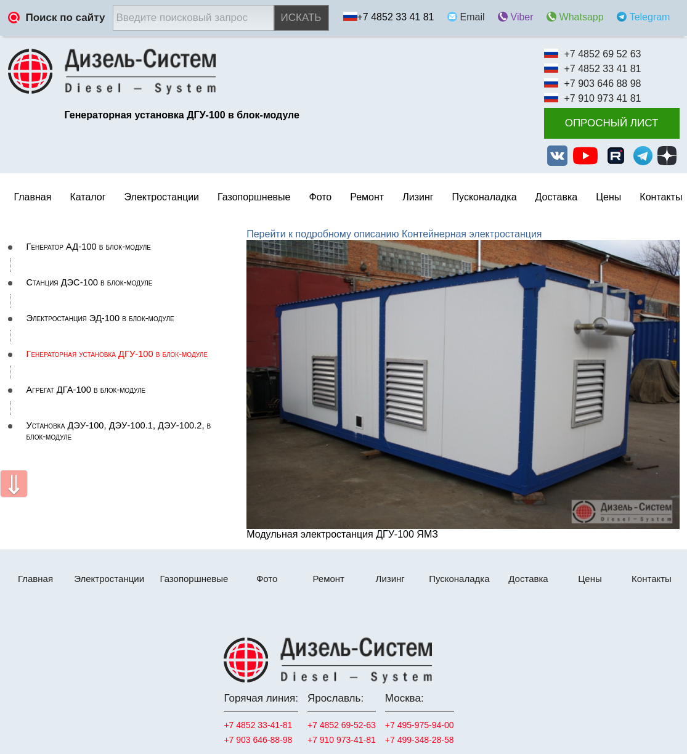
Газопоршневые (253, 197)
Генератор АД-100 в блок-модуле (89, 247)
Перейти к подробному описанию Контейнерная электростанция (394, 234)
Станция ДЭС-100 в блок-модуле (89, 282)
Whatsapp (581, 17)
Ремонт (328, 578)
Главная (33, 197)
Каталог (87, 197)
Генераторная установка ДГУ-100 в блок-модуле (117, 354)
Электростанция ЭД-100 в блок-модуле (100, 318)
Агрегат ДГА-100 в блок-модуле (86, 390)
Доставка (556, 197)
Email (472, 17)
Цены (608, 197)
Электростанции (109, 578)
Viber (522, 17)
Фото (320, 197)
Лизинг (417, 197)
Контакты (661, 197)
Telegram (650, 17)
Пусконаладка (484, 197)
